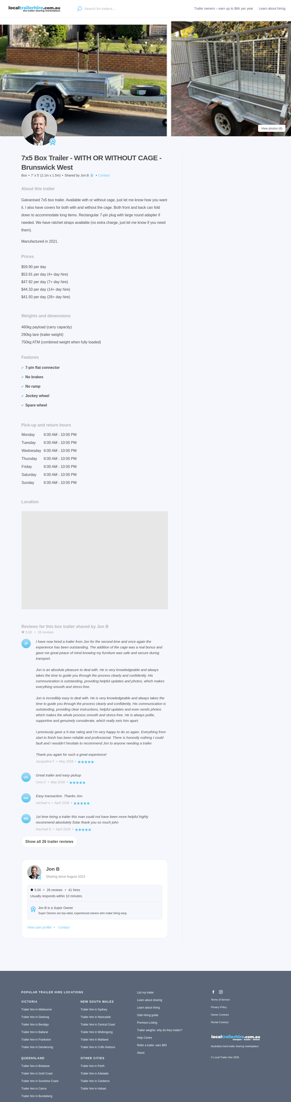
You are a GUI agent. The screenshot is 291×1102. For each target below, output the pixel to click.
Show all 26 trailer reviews (49, 842)
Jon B (87, 175)
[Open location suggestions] (79, 8)
